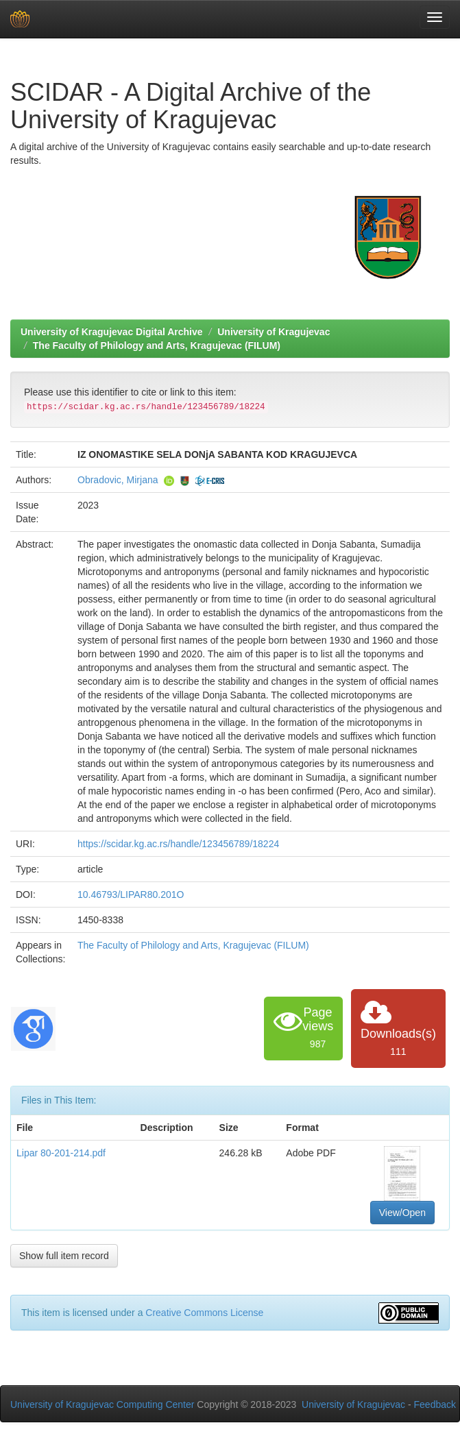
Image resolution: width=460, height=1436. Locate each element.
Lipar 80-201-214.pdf (61, 1152)
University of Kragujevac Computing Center (102, 1404)
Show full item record (64, 1255)
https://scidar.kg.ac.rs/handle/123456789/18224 (178, 843)
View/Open (402, 1212)
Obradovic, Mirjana (117, 479)
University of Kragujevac (273, 331)
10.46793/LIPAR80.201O (130, 894)
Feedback (435, 1404)
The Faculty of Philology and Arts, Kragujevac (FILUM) (156, 345)
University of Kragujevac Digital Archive (112, 331)
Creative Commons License (204, 1312)
